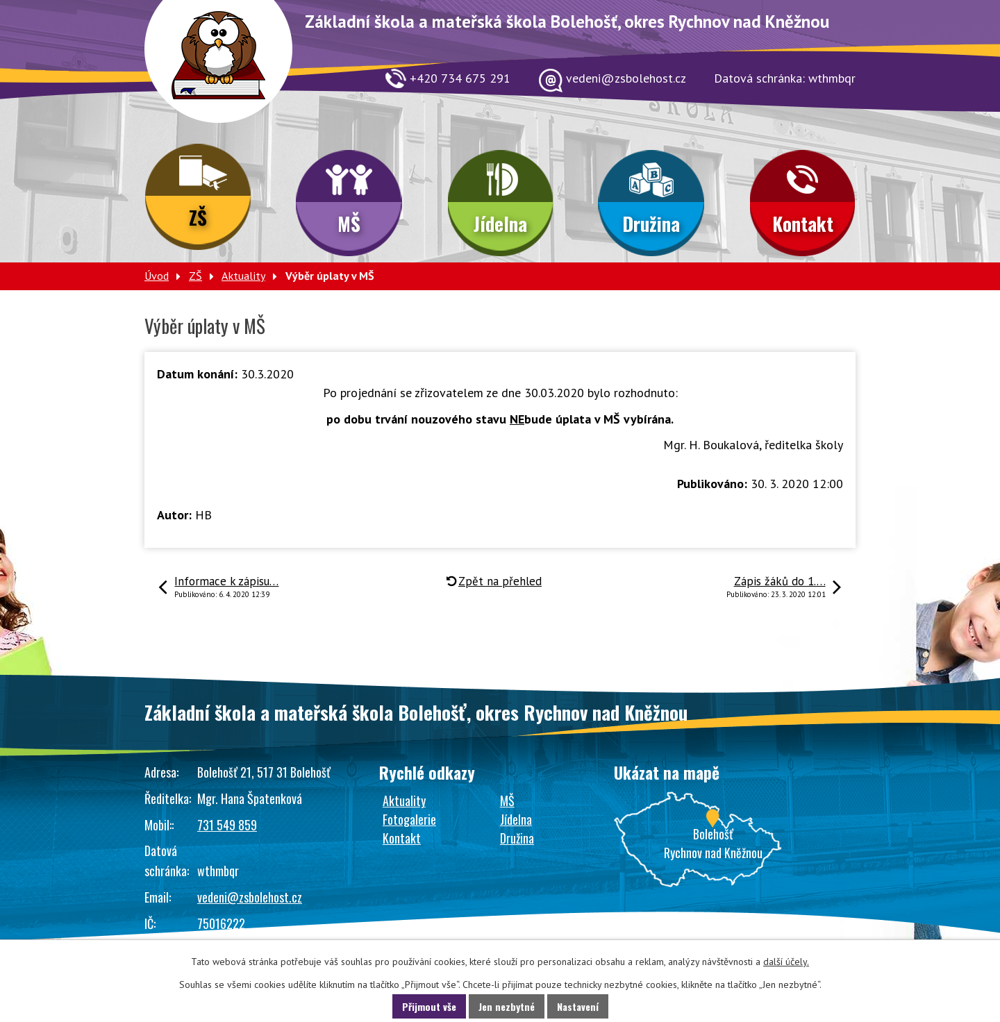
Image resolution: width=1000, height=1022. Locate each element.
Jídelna (500, 223)
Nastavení (578, 1006)
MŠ (349, 223)
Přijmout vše (429, 1006)
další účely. (786, 961)
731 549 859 (227, 825)
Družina (651, 223)
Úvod (156, 276)
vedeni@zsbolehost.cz (249, 897)
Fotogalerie (409, 819)
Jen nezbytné (506, 1006)
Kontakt (802, 223)
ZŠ (198, 217)
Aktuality (243, 276)
